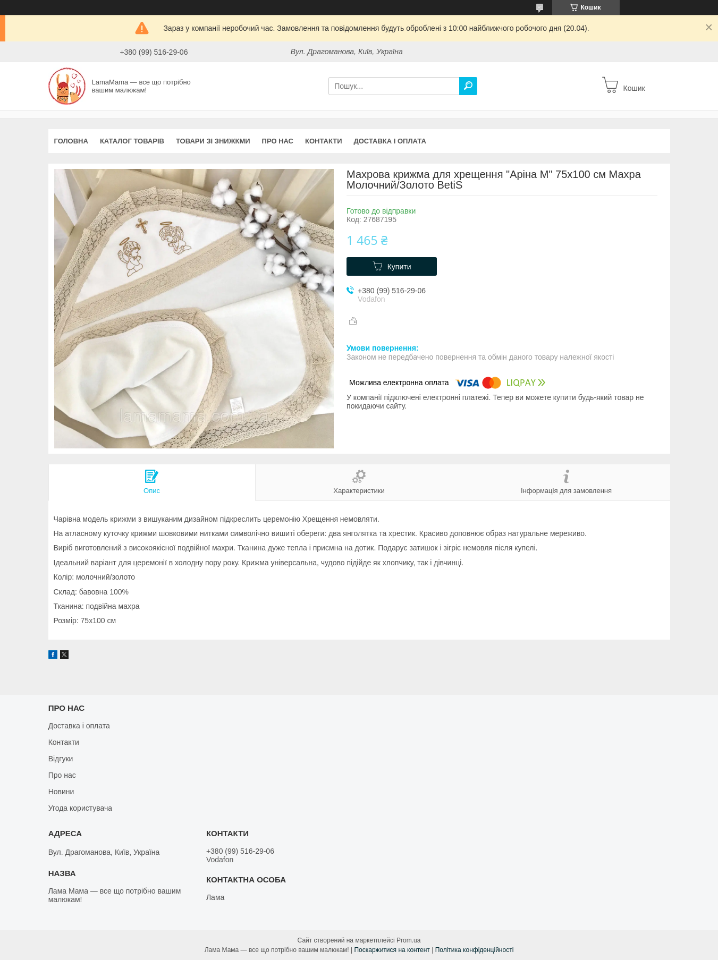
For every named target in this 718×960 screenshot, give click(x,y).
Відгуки (60, 758)
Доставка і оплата (390, 141)
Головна (71, 141)
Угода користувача (80, 808)
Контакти (323, 141)
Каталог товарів (132, 141)
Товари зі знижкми (213, 141)
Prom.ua (408, 940)
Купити (399, 266)
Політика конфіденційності (474, 950)
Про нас (277, 141)
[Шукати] (468, 86)
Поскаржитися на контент (391, 950)
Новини (61, 791)
